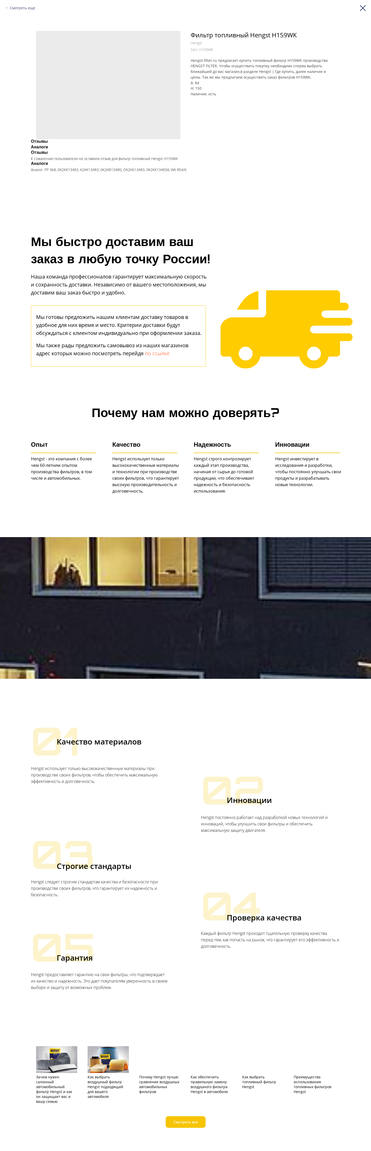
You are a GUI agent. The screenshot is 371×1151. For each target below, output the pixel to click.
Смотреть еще (22, 7)
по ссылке (157, 353)
